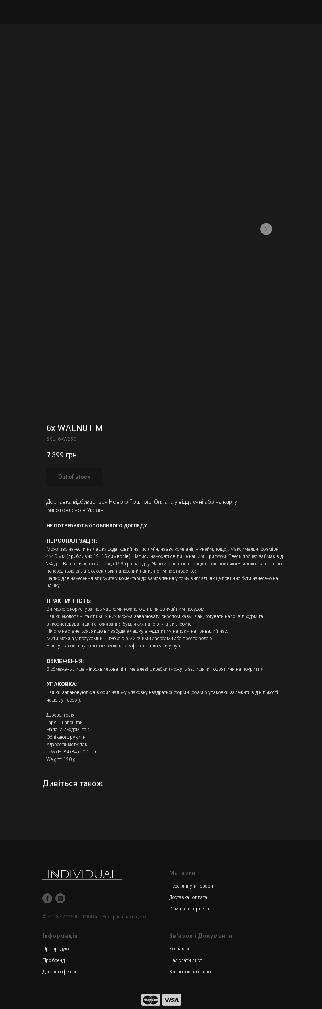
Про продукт (55, 949)
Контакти (179, 949)
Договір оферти (59, 972)
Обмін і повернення (190, 909)
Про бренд (53, 960)
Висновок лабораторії (192, 972)
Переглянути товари (191, 886)
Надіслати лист (185, 960)
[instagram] (60, 898)
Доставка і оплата (188, 897)
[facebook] (47, 898)
